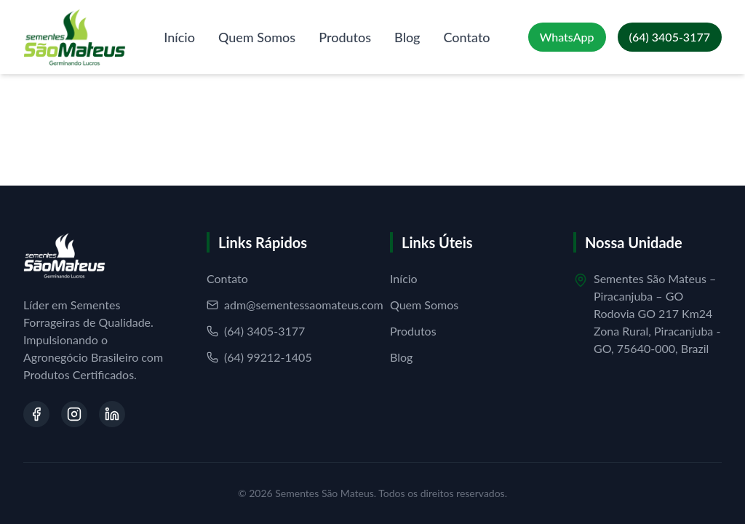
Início (179, 37)
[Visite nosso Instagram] (74, 414)
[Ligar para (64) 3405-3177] (670, 37)
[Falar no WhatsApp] (567, 37)
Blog (407, 37)
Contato (467, 37)
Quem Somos (256, 37)
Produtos (345, 37)
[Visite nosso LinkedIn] (112, 414)
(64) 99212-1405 (259, 357)
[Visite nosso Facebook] (36, 414)
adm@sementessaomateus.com (295, 304)
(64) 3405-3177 (256, 331)
